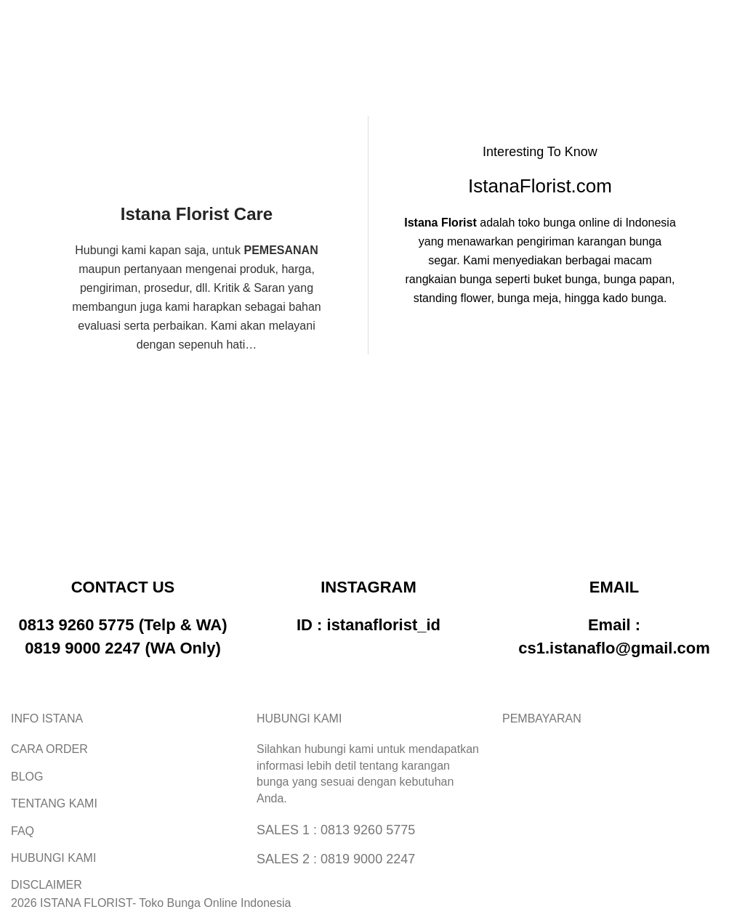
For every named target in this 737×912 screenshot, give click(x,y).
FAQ (22, 831)
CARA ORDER (49, 749)
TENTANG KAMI (54, 803)
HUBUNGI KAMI (53, 858)
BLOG (27, 776)
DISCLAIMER (46, 885)
